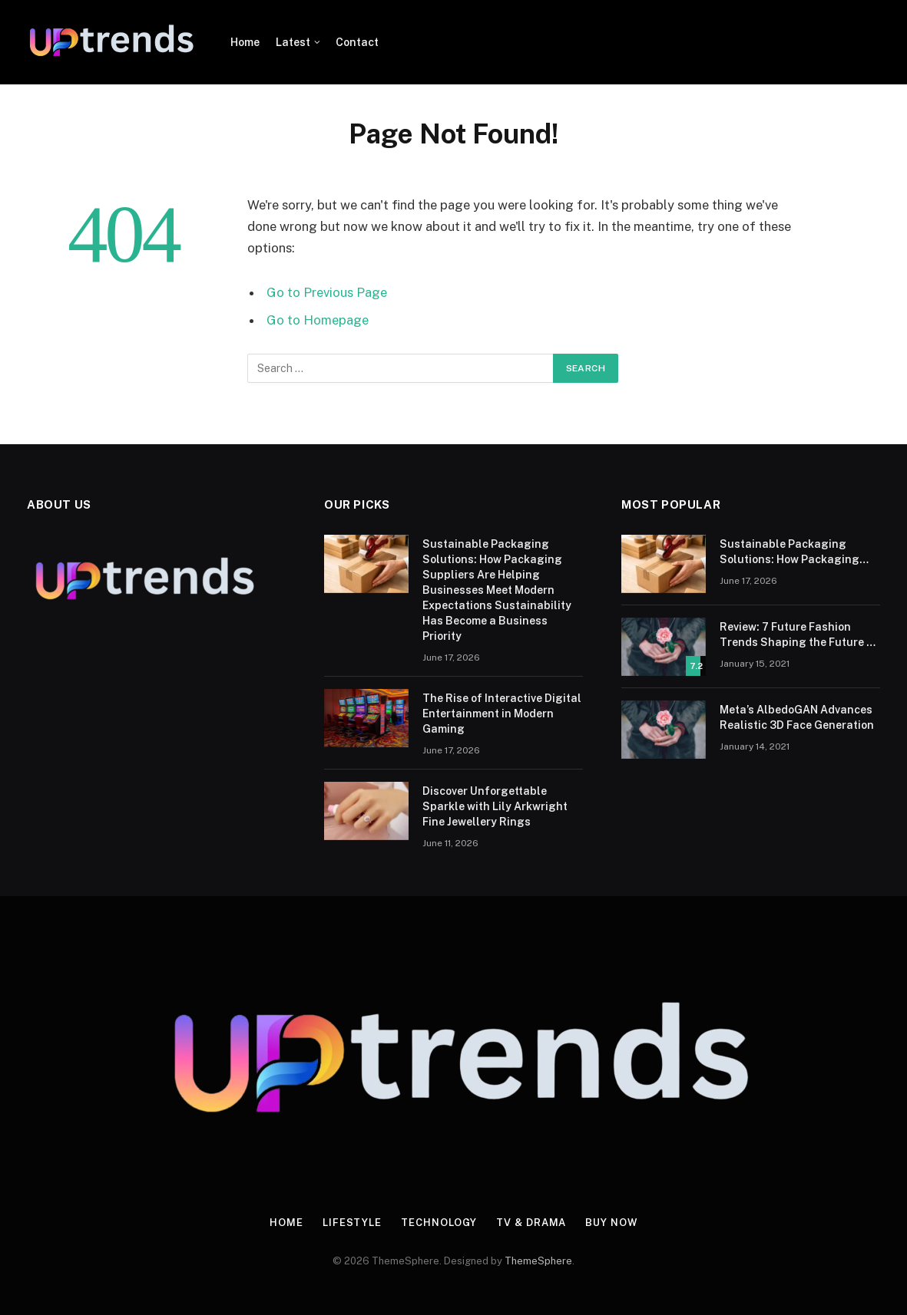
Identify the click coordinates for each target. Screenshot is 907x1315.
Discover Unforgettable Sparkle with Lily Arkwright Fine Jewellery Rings (495, 806)
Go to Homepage (317, 320)
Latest (293, 42)
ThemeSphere (538, 1261)
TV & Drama (531, 1222)
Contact (357, 42)
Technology (439, 1222)
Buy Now (611, 1222)
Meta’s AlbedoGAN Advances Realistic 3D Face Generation (797, 717)
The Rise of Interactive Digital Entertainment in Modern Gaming (501, 713)
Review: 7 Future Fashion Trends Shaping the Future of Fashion (799, 635)
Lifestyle (351, 1222)
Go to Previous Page (326, 292)
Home (245, 42)
